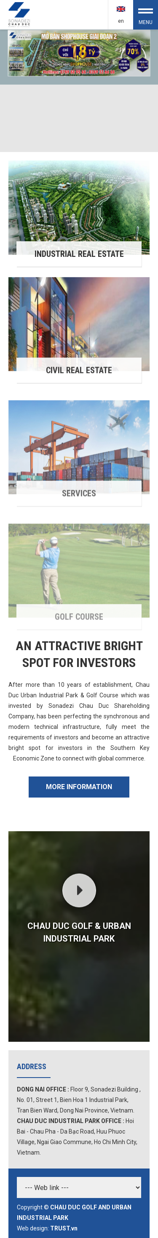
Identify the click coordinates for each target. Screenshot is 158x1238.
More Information (79, 787)
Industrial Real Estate (79, 255)
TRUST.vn (64, 1228)
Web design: (33, 1228)
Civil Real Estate (79, 381)
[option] (79, 90)
